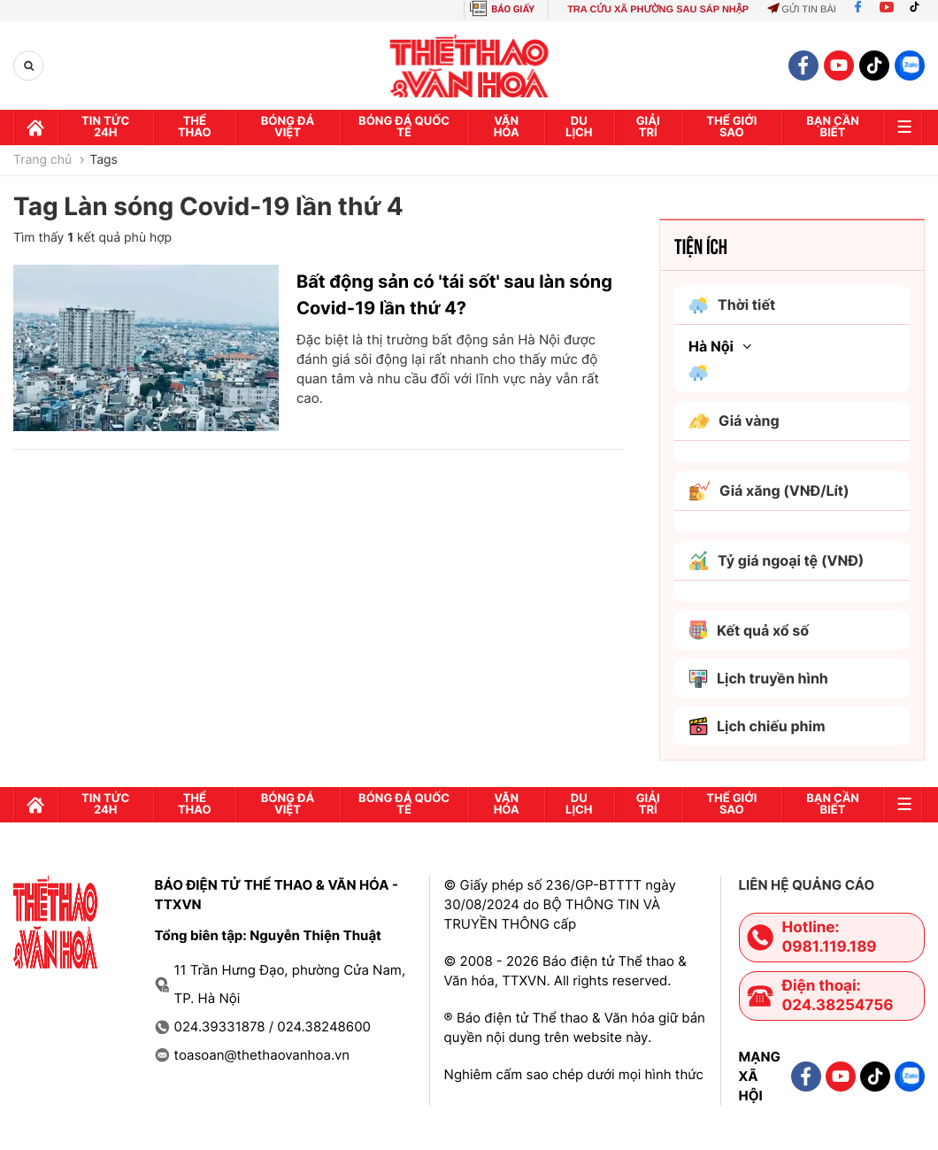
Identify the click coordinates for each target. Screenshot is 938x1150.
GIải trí (648, 127)
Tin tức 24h (105, 127)
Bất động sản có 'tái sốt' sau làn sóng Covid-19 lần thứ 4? (454, 295)
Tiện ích (700, 245)
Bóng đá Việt (287, 127)
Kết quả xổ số (748, 630)
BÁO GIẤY (512, 9)
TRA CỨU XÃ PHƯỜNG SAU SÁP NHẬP (658, 9)
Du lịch (579, 127)
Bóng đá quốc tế (404, 127)
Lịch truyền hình (758, 678)
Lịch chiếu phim (757, 726)
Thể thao (194, 127)
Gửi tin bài (801, 9)
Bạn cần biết (832, 127)
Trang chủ (42, 160)
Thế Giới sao (731, 127)
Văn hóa (506, 127)
